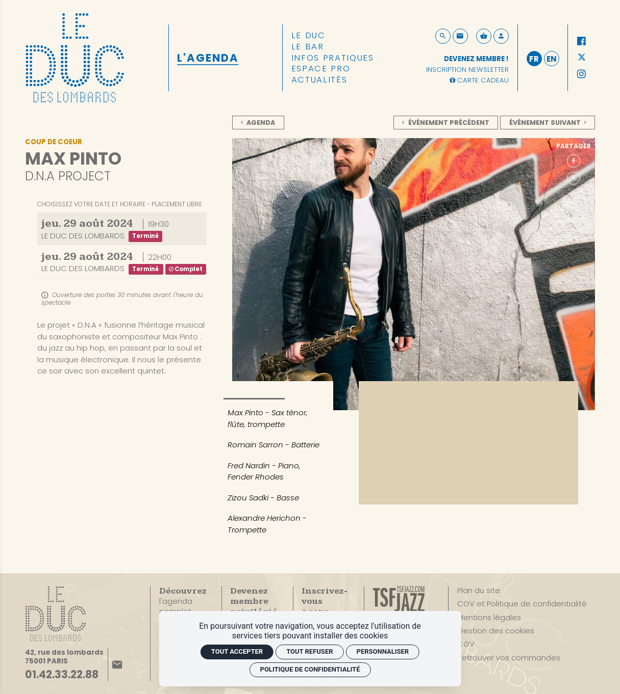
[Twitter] (582, 58)
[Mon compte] (501, 36)
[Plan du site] (478, 590)
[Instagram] (582, 74)
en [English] (552, 59)
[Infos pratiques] (332, 58)
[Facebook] (582, 41)
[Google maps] (64, 657)
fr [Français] (534, 59)
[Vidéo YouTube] (468, 442)
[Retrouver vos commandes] (508, 657)
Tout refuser (309, 651)
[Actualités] (319, 80)
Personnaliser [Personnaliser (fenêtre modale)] (383, 651)
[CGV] (466, 644)
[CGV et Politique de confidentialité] (522, 603)
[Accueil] (75, 57)
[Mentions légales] (489, 617)
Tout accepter (237, 651)
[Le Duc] (308, 35)
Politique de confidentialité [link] (310, 669)
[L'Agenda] (207, 57)
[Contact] (460, 36)
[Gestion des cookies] (495, 630)
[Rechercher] (443, 36)
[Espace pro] (321, 68)
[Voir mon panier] (483, 36)
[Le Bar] (307, 46)
